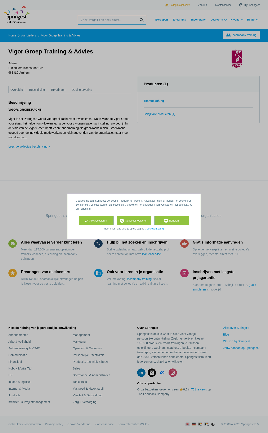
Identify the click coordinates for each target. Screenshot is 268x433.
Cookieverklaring (154, 228)
